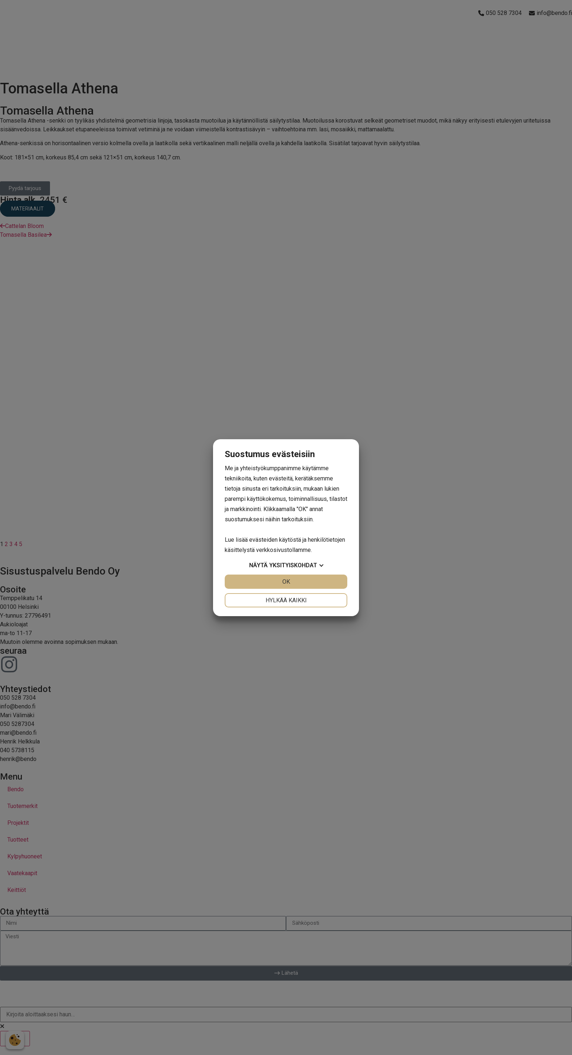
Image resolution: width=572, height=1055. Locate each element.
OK (286, 581)
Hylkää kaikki (286, 600)
